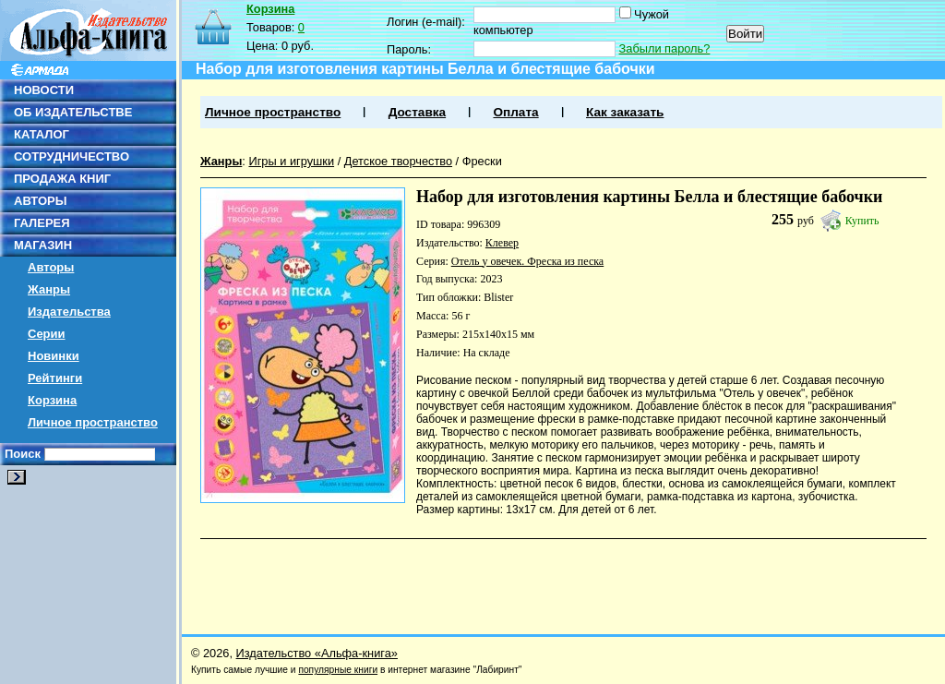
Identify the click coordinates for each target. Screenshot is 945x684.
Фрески (482, 161)
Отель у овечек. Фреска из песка (527, 261)
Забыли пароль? (665, 48)
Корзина (52, 400)
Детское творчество (398, 161)
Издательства (69, 311)
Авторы (51, 267)
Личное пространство (93, 422)
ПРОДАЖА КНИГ (62, 179)
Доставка (417, 112)
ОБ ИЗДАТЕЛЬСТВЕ (73, 112)
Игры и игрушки (291, 161)
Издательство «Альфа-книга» (317, 653)
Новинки (53, 356)
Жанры (49, 289)
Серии (47, 334)
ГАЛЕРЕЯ (42, 223)
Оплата (515, 112)
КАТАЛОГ (41, 134)
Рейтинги (55, 378)
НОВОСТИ (44, 90)
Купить (862, 220)
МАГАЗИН (43, 245)
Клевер (502, 242)
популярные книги (337, 670)
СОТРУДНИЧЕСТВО (71, 156)
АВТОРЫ (40, 201)
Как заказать (625, 112)
